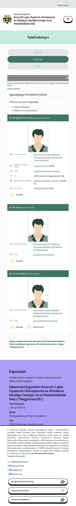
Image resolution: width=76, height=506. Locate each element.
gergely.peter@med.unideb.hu (47, 171)
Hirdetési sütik (16, 480)
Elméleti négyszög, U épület (46, 181)
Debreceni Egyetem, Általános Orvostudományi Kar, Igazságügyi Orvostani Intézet (48, 157)
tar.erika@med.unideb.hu (44, 254)
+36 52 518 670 (17, 407)
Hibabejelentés (17, 347)
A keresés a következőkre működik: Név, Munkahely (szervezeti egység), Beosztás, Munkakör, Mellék (38, 84)
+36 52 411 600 (40, 166)
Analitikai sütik (16, 476)
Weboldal (19, 195)
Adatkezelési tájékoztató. (20, 459)
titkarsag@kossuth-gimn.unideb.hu (27, 415)
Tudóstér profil (38, 327)
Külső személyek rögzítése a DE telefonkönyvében (33, 344)
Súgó (60, 344)
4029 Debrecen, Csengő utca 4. (26, 424)
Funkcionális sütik (17, 472)
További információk (16, 461)
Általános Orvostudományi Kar (26, 110)
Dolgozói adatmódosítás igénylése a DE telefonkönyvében (36, 341)
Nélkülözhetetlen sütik (19, 467)
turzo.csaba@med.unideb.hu (45, 321)
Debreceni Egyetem (22, 107)
